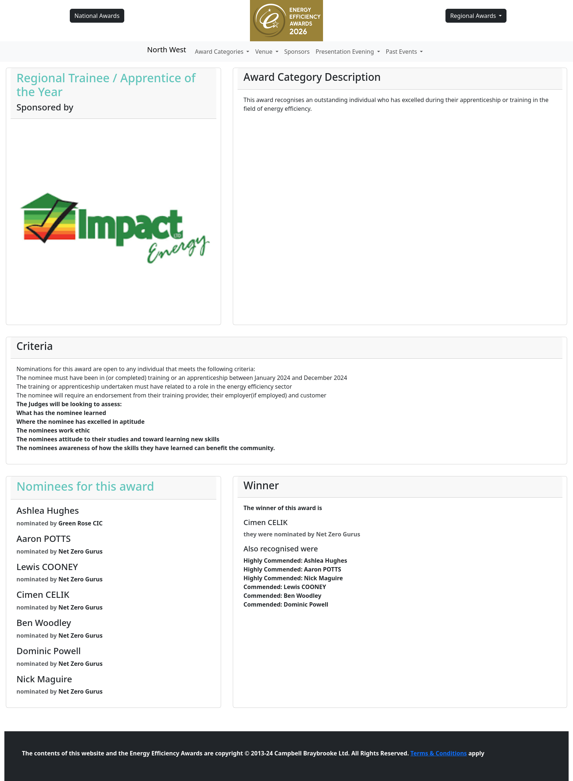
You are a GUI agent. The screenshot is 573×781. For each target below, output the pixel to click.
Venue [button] (264, 52)
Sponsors (297, 52)
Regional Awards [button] (474, 16)
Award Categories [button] (220, 52)
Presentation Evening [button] (346, 52)
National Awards (97, 16)
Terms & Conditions (438, 753)
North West (166, 49)
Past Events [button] (402, 52)
